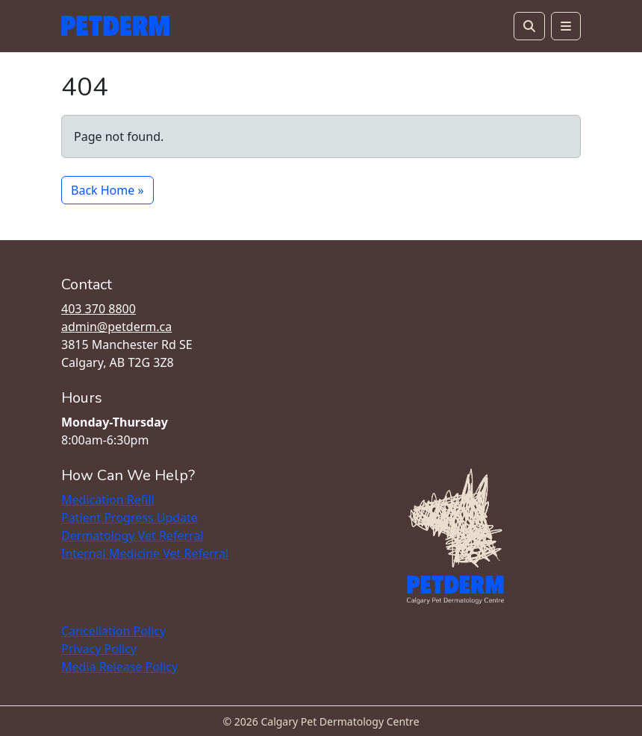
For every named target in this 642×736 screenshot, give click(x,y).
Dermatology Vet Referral (132, 535)
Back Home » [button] (107, 190)
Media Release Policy (119, 666)
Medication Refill (108, 499)
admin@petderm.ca (116, 326)
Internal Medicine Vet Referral (144, 553)
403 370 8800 (98, 309)
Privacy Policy (99, 649)
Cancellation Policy (113, 631)
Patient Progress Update (129, 517)
